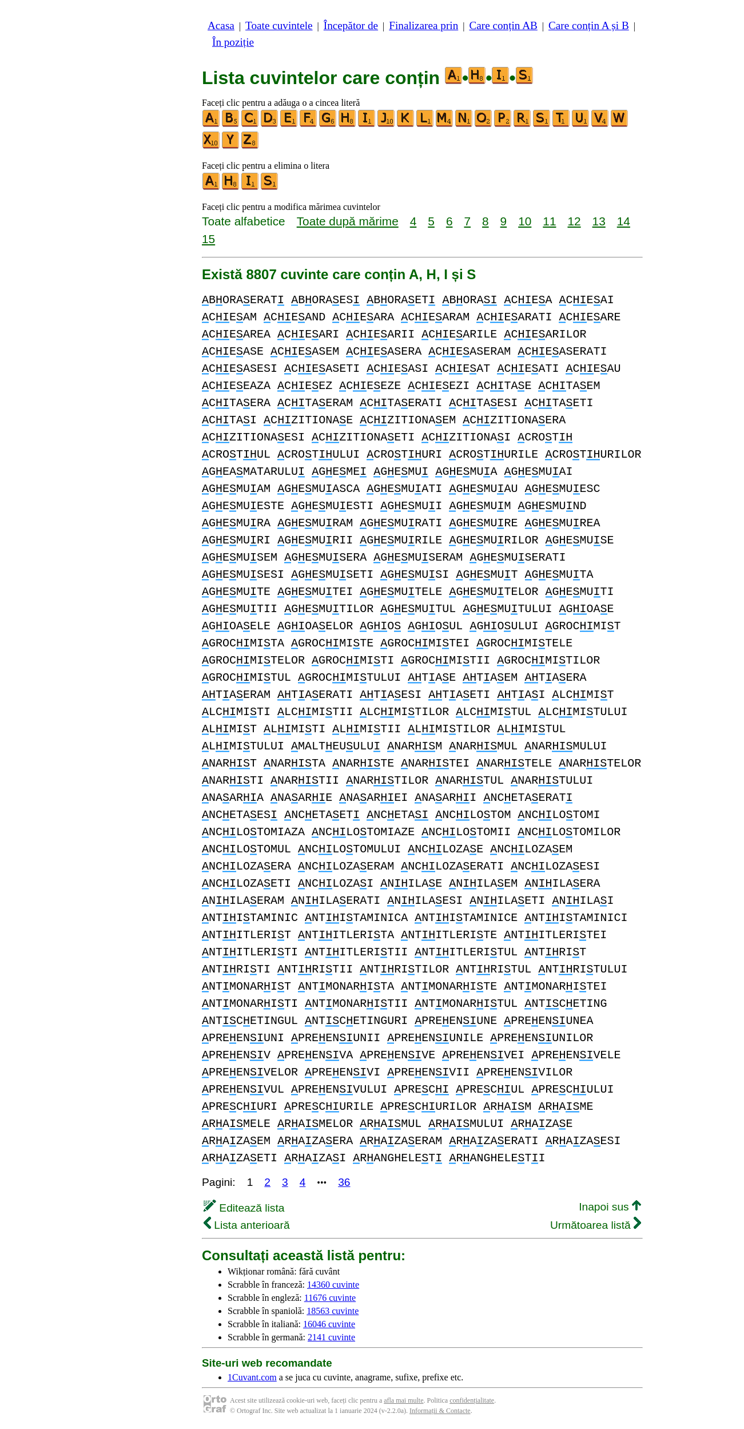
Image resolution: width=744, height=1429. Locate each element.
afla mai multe (403, 1400)
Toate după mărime (348, 221)
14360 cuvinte (333, 1284)
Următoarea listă (595, 1225)
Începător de (351, 25)
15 (208, 238)
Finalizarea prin (423, 25)
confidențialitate (471, 1400)
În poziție (233, 42)
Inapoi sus (610, 1207)
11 (549, 221)
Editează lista (244, 1208)
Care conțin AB (503, 25)
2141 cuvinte (331, 1337)
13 (599, 221)
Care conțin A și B (588, 25)
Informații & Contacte (440, 1411)
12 (573, 221)
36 (344, 1182)
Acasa (221, 25)
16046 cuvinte (329, 1324)
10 (524, 221)
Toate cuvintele (278, 25)
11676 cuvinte (330, 1298)
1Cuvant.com (252, 1377)
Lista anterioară (247, 1225)
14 (623, 221)
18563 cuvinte (333, 1311)
